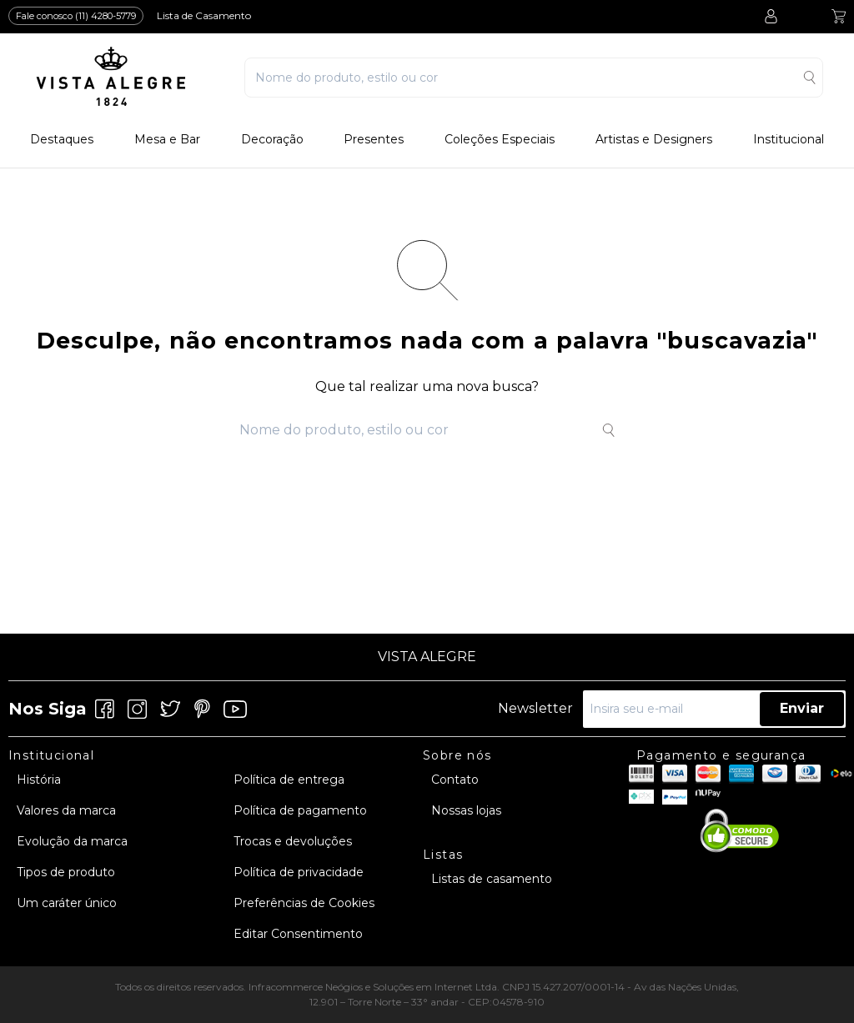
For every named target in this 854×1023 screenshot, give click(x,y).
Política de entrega (289, 779)
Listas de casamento (491, 878)
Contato (455, 779)
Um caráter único (67, 902)
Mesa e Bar (167, 140)
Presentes (374, 140)
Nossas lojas (466, 810)
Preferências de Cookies (304, 902)
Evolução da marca (72, 841)
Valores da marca (66, 810)
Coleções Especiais (500, 140)
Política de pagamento (300, 810)
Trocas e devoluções (293, 841)
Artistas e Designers (653, 140)
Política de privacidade (299, 872)
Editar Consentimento (298, 933)
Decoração (272, 140)
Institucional (788, 140)
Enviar (802, 708)
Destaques (61, 140)
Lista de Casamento (204, 15)
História (39, 779)
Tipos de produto (66, 872)
